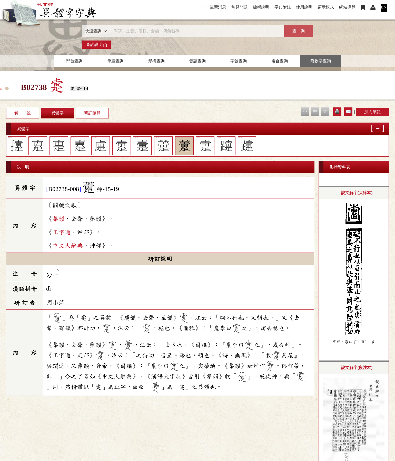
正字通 (61, 232)
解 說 (22, 113)
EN (383, 7)
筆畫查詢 (115, 61)
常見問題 (239, 7)
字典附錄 (282, 7)
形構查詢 (156, 61)
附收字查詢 (320, 61)
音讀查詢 (197, 61)
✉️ (348, 111)
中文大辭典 (67, 246)
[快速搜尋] (196, 31)
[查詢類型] (95, 31)
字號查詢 (238, 61)
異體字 (57, 113)
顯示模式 (326, 7)
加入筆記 (372, 112)
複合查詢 (279, 61)
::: (203, 7)
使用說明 (304, 7)
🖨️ (337, 111)
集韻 (58, 219)
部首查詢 (74, 61)
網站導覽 (347, 7)
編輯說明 (261, 7)
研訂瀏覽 (92, 113)
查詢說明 (96, 44)
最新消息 (218, 7)
